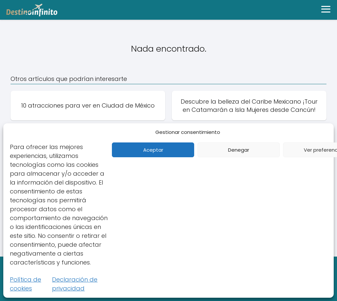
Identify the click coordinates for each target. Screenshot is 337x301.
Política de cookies (25, 283)
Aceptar (153, 149)
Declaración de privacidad (74, 283)
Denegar (238, 149)
